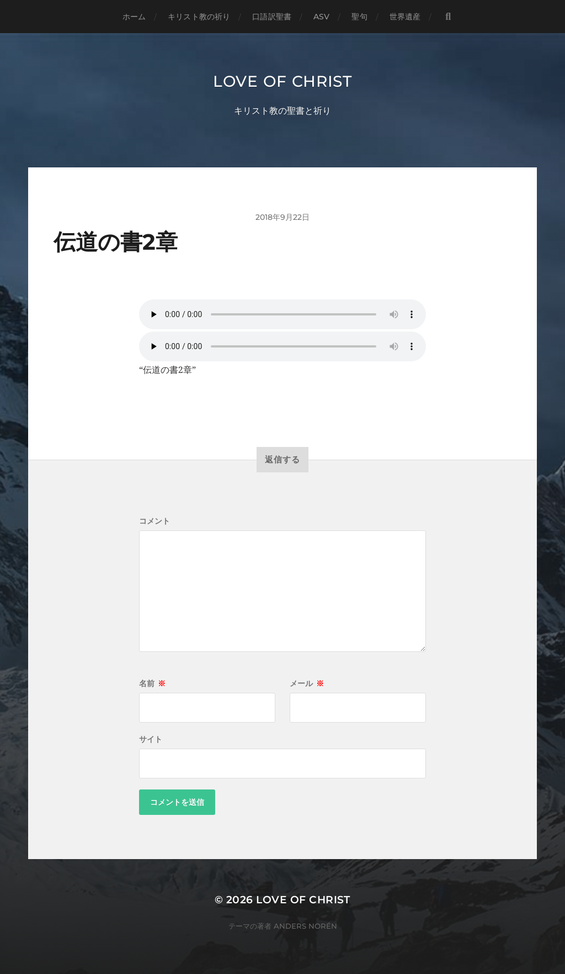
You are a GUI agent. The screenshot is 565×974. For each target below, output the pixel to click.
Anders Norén (305, 926)
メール (307, 683)
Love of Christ (282, 81)
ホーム (134, 17)
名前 (152, 683)
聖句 (359, 17)
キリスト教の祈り (199, 17)
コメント (154, 521)
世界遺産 (405, 17)
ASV (321, 17)
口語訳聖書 (271, 17)
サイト (150, 739)
